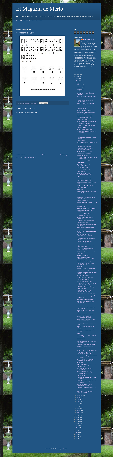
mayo (78, 403)
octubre (79, 89)
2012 (77, 436)
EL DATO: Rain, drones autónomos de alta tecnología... (86, 113)
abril (78, 406)
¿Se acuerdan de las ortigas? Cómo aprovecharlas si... (85, 228)
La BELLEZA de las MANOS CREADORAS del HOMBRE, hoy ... (86, 235)
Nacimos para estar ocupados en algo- (86, 344)
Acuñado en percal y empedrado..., (85, 299)
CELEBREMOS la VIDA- (83, 167)
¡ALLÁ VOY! (80, 91)
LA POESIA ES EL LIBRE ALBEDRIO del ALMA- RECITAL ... (87, 273)
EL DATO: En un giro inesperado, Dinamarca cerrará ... (85, 347)
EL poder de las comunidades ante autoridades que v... (85, 245)
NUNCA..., (79, 176)
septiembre (80, 395)
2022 (77, 415)
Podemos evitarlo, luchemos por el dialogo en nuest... (85, 327)
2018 (77, 423)
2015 (77, 430)
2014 (77, 432)
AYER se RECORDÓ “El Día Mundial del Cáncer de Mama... (87, 158)
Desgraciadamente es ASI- (83, 305)
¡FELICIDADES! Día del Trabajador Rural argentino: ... (85, 372)
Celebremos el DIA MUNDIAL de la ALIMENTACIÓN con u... (85, 214)
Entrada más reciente (22, 155)
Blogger (65, 448)
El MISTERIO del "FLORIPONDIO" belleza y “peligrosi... (85, 392)
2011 (77, 438)
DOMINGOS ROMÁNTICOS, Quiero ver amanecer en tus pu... (86, 388)
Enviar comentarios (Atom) (29, 157)
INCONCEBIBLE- (81, 206)
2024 (77, 81)
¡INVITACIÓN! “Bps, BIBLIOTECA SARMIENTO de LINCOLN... (85, 116)
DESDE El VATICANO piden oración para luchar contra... (85, 249)
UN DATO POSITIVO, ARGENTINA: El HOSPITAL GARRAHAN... (86, 284)
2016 (77, 428)
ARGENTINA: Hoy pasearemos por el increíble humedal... (86, 198)
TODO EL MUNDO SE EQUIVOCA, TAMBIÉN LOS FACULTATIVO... (85, 360)
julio (78, 399)
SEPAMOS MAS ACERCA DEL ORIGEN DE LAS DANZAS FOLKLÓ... (87, 143)
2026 (77, 76)
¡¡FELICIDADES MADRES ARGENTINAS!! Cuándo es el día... (86, 258)
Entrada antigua (64, 155)
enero (78, 412)
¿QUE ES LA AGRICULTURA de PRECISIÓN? (85, 100)
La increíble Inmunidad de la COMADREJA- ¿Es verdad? (84, 316)
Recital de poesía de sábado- (84, 146)
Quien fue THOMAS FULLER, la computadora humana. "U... (84, 179)
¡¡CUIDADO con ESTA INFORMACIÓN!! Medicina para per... (86, 126)
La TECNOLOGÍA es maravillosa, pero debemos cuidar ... (86, 287)
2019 (77, 421)
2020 (77, 419)
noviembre (79, 87)
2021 (77, 417)
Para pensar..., (80, 189)
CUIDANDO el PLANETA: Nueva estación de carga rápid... (85, 149)
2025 (77, 78)
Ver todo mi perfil (78, 70)
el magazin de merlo (88, 39)
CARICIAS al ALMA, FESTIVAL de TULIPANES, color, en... (85, 278)
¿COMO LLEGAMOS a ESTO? (84, 110)
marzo (78, 408)
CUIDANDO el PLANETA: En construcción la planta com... (84, 291)
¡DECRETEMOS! (81, 339)
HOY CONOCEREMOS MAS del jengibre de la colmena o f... (85, 353)
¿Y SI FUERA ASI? (81, 375)
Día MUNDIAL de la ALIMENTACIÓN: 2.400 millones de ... (86, 221)
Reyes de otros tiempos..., (83, 200)
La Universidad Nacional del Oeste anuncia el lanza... (85, 107)
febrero (79, 410)
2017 (77, 425)
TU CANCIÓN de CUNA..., (83, 255)
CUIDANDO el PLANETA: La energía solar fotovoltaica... (86, 307)
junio (78, 401)
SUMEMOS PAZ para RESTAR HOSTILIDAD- (84, 369)
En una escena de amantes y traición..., (86, 293)
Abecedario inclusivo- (82, 135)
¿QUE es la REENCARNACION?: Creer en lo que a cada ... (86, 186)
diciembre (79, 85)
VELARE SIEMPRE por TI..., (84, 261)
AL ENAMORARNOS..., (82, 155)
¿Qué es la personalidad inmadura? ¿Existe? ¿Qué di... (85, 264)
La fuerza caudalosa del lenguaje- (85, 314)
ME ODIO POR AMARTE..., (83, 275)
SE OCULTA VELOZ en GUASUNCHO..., (87, 350)
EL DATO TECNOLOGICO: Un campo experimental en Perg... (86, 269)
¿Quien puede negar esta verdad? (85, 129)
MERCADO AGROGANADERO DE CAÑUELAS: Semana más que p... (86, 302)
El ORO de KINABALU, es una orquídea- (87, 121)
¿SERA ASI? (80, 266)
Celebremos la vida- (81, 140)
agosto (79, 397)
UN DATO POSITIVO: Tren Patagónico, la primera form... (86, 336)
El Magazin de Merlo (39, 9)
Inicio (43, 155)
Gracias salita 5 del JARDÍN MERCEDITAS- (83, 161)
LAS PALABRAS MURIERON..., (84, 281)
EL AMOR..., (80, 333)
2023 (77, 83)
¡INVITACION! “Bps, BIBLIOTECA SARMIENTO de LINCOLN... (85, 152)
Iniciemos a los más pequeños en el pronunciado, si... (85, 104)
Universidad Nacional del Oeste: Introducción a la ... (84, 242)
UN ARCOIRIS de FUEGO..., (84, 123)
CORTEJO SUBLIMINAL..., (83, 119)
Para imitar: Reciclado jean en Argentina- (87, 208)
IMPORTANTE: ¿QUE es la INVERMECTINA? (83, 165)
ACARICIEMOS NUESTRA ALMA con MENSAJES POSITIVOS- (86, 320)
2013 (77, 434)
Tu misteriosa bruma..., (82, 195)
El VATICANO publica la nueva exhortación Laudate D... (84, 385)
